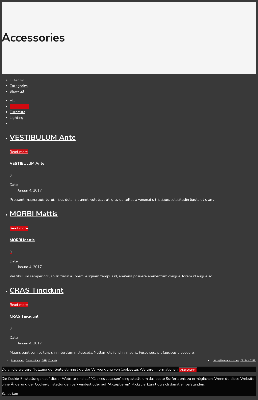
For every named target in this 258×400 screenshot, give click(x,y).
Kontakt (52, 360)
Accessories (19, 106)
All (12, 100)
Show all (17, 91)
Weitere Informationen (159, 369)
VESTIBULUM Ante (43, 137)
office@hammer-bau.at (226, 360)
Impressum (17, 360)
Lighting (16, 117)
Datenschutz (33, 360)
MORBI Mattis (34, 214)
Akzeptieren (187, 370)
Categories (19, 85)
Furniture (17, 112)
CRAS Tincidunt (36, 290)
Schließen (10, 393)
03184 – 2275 (248, 360)
